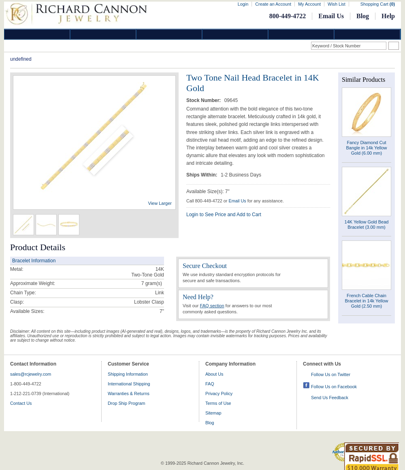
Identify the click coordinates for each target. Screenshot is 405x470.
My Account (309, 4)
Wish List (336, 4)
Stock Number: (204, 100)
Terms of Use (218, 403)
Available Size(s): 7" (208, 191)
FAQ (209, 383)
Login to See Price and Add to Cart (223, 214)
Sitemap (213, 412)
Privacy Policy (218, 393)
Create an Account (273, 4)
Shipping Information (128, 374)
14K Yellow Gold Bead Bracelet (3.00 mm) (367, 224)
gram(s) (151, 283)
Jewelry (235, 34)
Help (388, 16)
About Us (214, 374)
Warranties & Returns (128, 393)
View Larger (160, 203)
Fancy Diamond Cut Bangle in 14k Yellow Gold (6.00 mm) (366, 147)
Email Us (331, 16)
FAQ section (212, 305)
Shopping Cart (377, 4)
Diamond (37, 34)
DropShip (367, 34)
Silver (169, 34)
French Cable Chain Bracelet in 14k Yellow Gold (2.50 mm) (366, 300)
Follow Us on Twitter (330, 374)
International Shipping (129, 383)
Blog (362, 16)
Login (243, 4)
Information (301, 34)
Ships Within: (202, 175)
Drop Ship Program (126, 403)
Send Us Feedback (329, 397)
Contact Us (21, 403)
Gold (103, 34)
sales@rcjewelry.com (30, 374)
